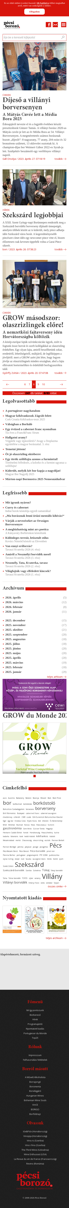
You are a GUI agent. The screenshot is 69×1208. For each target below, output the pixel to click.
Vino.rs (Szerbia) (35, 1140)
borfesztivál (17, 804)
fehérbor (11, 825)
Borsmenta (35, 1086)
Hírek (35, 1019)
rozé (22, 859)
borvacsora (30, 809)
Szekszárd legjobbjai (33, 215)
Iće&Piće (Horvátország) (35, 1131)
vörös (43, 883)
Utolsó (65, 384)
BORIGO (35, 1109)
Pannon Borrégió (9, 847)
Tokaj (45, 870)
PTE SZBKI (43, 855)
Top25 (35, 1037)
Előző (7, 384)
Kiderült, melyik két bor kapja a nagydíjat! (33, 470)
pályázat (28, 847)
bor (7, 802)
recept (17, 859)
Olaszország (27, 840)
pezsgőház (44, 847)
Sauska (28, 859)
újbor (31, 878)
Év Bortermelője (56, 821)
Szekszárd (29, 864)
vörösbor (49, 883)
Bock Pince (57, 798)
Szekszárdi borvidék (13, 870)
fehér (5, 825)
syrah (61, 859)
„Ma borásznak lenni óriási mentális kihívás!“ (34, 515)
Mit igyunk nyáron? (18, 502)
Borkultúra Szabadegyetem (13, 809)
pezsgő (35, 847)
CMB (23, 817)
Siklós (49, 859)
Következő (62, 384)
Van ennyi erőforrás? (18, 546)
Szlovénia (37, 870)
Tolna (5, 878)
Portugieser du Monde (35, 1033)
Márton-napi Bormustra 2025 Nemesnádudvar (35, 479)
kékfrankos (42, 836)
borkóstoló (44, 803)
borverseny (45, 808)
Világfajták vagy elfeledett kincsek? (28, 571)
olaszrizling (38, 840)
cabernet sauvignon (48, 813)
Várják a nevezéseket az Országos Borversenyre (27, 522)
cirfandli (17, 817)
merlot (18, 840)
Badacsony (20, 798)
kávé (21, 836)
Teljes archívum (54, 938)
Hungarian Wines (35, 1095)
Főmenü (35, 1002)
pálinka (20, 847)
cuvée (29, 817)
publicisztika (54, 855)
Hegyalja (49, 828)
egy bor (10, 821)
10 (43, 384)
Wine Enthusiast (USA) (35, 1154)
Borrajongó (35, 1081)
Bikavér (43, 798)
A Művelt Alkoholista (35, 1077)
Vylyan (56, 883)
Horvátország (35, 832)
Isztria (56, 832)
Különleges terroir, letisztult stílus (27, 537)
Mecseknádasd (8, 840)
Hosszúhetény (47, 832)
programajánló (32, 855)
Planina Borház (9, 855)
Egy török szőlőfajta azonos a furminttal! (31, 459)
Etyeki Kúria (32, 821)
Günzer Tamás (39, 828)
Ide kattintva (43, 3)
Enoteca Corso (20, 821)
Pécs (56, 845)
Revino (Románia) (35, 1163)
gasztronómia (12, 828)
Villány (52, 876)
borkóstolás (27, 804)
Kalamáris (14, 836)
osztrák (47, 840)
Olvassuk (35, 1123)
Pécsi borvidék (37, 851)
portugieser (21, 855)
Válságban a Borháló (18, 424)
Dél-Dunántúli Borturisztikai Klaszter (47, 817)
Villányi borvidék (15, 882)
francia (27, 825)
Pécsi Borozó (24, 851)
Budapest (20, 813)
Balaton (28, 798)
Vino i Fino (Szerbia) (35, 1145)
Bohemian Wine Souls (35, 1100)
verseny (37, 878)
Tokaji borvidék (57, 870)
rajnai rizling (8, 859)
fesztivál (19, 825)
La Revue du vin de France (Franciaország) (35, 1159)
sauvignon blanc (39, 859)
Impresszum (35, 1055)
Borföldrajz (35, 1114)
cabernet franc (32, 813)
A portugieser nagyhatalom (22, 410)
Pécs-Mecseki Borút (10, 851)
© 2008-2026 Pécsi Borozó (34, 1198)
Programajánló (35, 1024)
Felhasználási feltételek (35, 1059)
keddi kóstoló (29, 836)
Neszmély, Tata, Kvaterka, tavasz (26, 562)
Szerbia (29, 870)
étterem (45, 821)
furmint (51, 825)
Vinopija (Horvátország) (35, 1136)
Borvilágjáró (35, 1091)
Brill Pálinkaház (9, 813)
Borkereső (35, 1014)
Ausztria (11, 798)
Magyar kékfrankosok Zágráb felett (28, 415)
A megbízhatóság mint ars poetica (27, 529)
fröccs (33, 825)
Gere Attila (27, 828)
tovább (58, 158)
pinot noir (51, 851)
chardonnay (7, 817)
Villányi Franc (34, 883)
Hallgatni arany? (16, 437)
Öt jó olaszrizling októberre (23, 454)
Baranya (36, 798)
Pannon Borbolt (58, 840)
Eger (4, 821)
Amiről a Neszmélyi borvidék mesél (28, 554)
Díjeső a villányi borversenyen (27, 104)
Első (4, 384)
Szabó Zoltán (8, 866)
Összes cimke (55, 886)
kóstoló (52, 836)
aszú (5, 798)
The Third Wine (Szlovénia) (35, 1149)
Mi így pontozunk (35, 1010)
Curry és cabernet (17, 507)
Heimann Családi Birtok (12, 832)
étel (39, 821)
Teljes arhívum (55, 676)
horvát (25, 832)
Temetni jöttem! (15, 449)
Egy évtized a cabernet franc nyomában (30, 429)
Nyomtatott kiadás (35, 1028)
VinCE (35, 1104)
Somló (55, 859)
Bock (49, 798)
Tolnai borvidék (15, 878)
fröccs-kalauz (41, 825)
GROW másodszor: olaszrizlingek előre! (33, 322)
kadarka (6, 836)
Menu (63, 24)
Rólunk (35, 1047)
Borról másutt (35, 1069)
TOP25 (24, 878)
